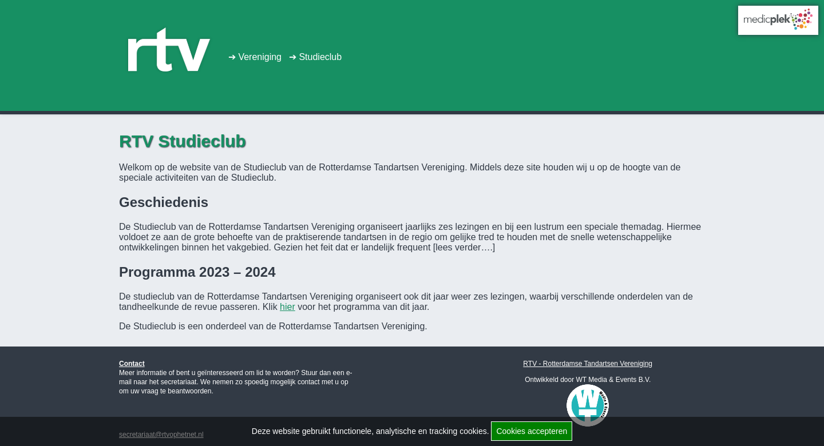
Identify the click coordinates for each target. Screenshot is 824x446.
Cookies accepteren (531, 431)
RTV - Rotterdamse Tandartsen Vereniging (587, 364)
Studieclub (331, 57)
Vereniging (265, 57)
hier (287, 307)
